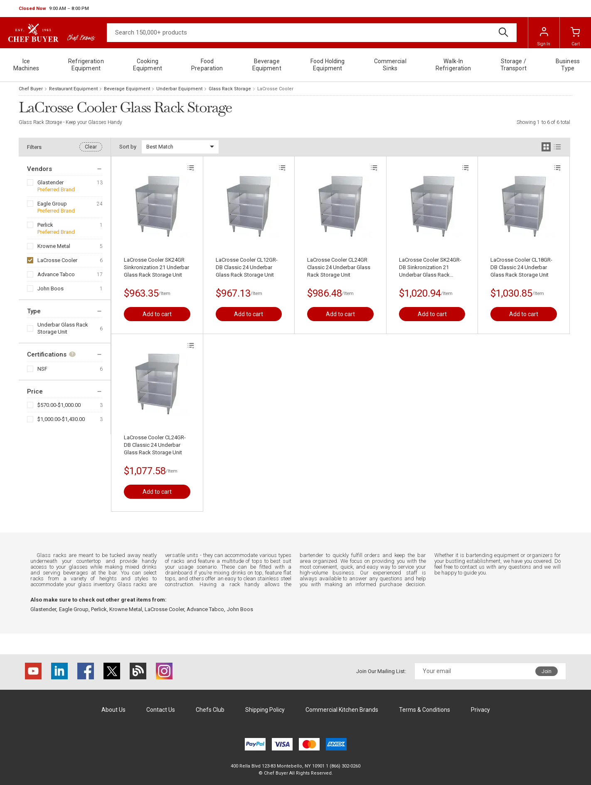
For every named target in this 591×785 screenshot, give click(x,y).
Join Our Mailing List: (381, 671)
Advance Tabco (56, 274)
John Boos (50, 288)
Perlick (45, 225)
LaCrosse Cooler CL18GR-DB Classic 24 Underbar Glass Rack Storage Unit (521, 267)
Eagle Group (52, 204)
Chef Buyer (31, 89)
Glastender (50, 182)
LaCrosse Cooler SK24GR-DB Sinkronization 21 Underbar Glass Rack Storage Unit (430, 268)
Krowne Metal (53, 246)
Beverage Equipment (127, 89)
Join (547, 671)
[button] (54, 8)
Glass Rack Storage (230, 89)
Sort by (127, 147)
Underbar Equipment (179, 89)
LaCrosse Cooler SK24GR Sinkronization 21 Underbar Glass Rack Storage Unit (156, 267)
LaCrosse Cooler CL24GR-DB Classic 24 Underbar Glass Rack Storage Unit (155, 445)
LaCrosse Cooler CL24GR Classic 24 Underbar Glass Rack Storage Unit (338, 267)
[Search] (312, 32)
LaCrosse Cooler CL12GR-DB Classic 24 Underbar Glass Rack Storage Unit (247, 267)
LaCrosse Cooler (57, 260)
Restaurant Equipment (73, 89)
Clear (91, 147)
